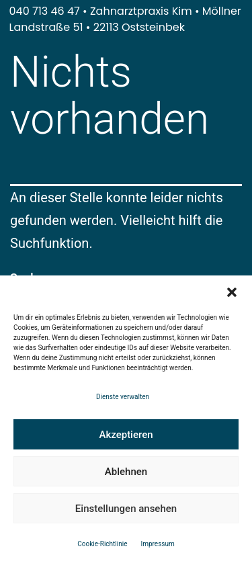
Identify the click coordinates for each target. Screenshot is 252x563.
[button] (232, 292)
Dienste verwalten (122, 396)
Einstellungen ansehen (126, 509)
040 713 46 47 (44, 11)
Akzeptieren (126, 435)
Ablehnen (126, 472)
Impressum (157, 544)
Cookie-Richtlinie (102, 544)
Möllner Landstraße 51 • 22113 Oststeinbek (125, 19)
